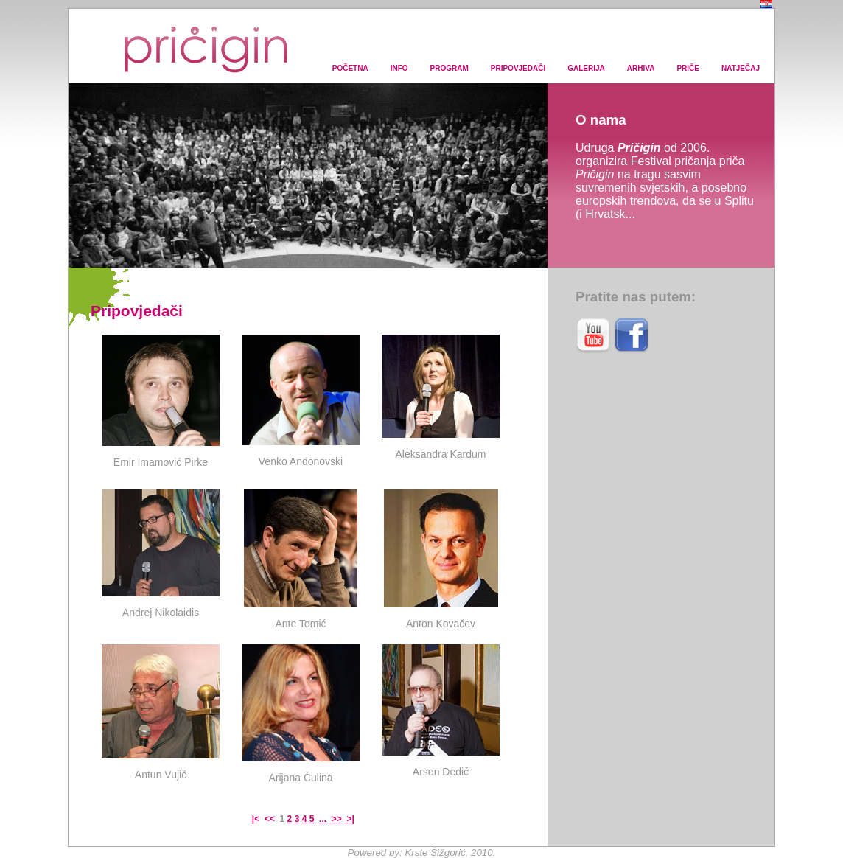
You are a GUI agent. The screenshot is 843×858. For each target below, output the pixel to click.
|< (257, 819)
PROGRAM (449, 68)
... (322, 819)
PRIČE (687, 68)
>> (335, 819)
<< (271, 819)
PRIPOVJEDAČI (518, 68)
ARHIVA (641, 68)
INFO (399, 68)
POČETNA (350, 68)
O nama (601, 120)
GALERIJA (586, 68)
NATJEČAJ (740, 68)
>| (349, 819)
